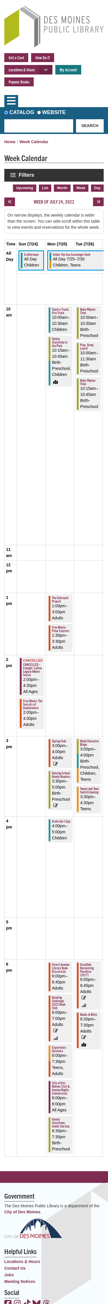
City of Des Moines (22, 1212)
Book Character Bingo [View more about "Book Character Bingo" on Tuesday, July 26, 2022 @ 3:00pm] (89, 742)
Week (80, 188)
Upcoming (24, 188)
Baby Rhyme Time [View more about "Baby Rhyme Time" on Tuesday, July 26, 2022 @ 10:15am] (87, 382)
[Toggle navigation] (11, 101)
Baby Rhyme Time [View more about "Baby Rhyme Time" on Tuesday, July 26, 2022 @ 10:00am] (87, 311)
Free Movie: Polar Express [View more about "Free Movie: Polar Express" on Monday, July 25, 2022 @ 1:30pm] (60, 629)
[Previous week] (9, 202)
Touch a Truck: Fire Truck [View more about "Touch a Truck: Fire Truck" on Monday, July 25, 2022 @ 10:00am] (60, 311)
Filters (27, 175)
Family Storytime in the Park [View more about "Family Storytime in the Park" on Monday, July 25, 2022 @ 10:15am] (59, 342)
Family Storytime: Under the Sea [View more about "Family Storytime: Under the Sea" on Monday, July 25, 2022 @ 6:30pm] (60, 1122)
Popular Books (19, 81)
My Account (68, 69)
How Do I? (42, 57)
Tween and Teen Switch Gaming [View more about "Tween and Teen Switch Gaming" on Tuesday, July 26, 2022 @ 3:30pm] (89, 790)
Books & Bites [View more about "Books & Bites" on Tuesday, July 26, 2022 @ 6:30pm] (88, 1014)
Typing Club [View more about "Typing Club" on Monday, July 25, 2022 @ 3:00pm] (59, 741)
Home (10, 141)
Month (62, 188)
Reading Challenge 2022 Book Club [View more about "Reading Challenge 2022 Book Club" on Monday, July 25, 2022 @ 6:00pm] (58, 1002)
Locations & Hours (22, 69)
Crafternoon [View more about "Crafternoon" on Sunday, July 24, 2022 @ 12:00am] (31, 254)
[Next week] (98, 202)
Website (54, 112)
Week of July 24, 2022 (54, 201)
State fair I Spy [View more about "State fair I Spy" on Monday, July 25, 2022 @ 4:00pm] (61, 821)
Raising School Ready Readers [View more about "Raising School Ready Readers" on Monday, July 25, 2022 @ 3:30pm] (61, 774)
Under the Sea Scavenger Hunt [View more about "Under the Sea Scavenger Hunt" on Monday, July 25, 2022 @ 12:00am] (71, 254)
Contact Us (15, 1268)
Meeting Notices (19, 1281)
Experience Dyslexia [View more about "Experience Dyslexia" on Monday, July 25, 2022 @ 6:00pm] (59, 1049)
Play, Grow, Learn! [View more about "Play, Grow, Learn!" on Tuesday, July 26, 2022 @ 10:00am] (87, 346)
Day (97, 188)
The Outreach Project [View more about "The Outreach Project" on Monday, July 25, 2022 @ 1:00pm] (60, 599)
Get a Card (16, 57)
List (45, 188)
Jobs (9, 1275)
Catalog (22, 112)
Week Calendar (34, 141)
